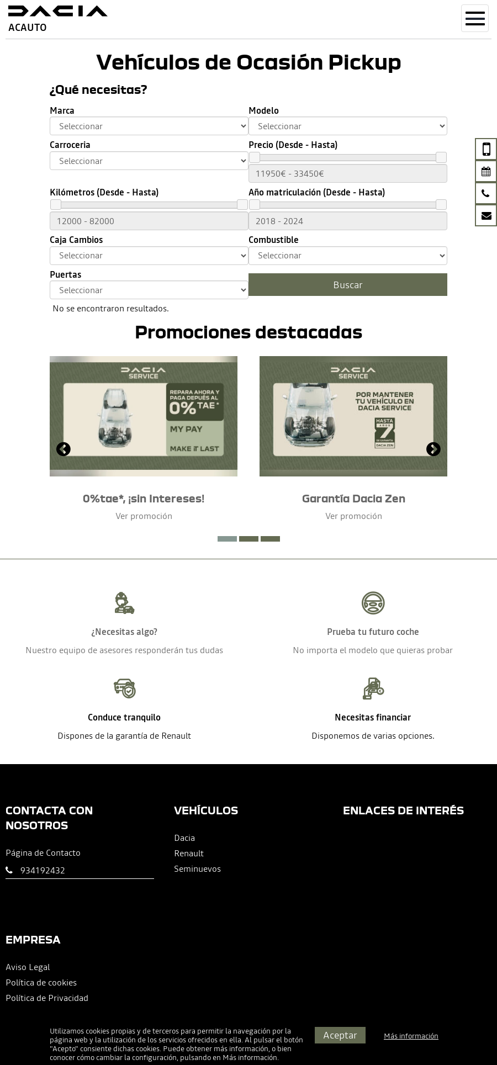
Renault (189, 853)
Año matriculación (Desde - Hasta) (316, 192)
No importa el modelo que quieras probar (373, 650)
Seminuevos (197, 868)
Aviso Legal (28, 967)
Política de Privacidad (47, 998)
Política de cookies (41, 982)
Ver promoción (143, 516)
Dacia (184, 837)
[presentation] (63, 450)
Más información (250, 1057)
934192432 (42, 870)
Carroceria (70, 145)
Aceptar (340, 1035)
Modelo (263, 111)
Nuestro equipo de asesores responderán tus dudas (124, 650)
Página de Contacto (43, 852)
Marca (62, 111)
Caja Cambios (76, 240)
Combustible (273, 240)
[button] (227, 538)
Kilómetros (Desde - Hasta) (104, 192)
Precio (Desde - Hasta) (292, 145)
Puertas (65, 275)
